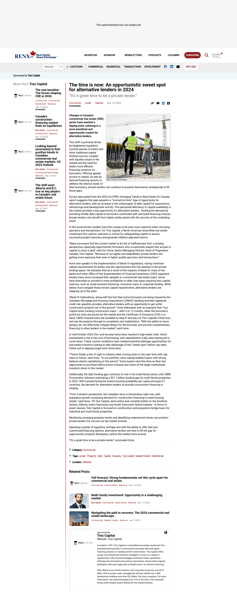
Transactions (132, 66)
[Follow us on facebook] (167, 67)
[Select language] (53, 67)
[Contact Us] (179, 67)
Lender (88, 102)
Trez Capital (34, 75)
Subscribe (192, 55)
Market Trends (142, 456)
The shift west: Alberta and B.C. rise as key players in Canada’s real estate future (47, 191)
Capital (107, 456)
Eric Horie (40, 130)
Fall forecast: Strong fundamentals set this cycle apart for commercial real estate (129, 479)
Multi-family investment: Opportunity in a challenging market (126, 496)
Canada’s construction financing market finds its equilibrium (48, 121)
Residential (113, 66)
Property (91, 456)
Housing (116, 456)
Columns (173, 55)
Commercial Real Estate (46, 172)
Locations (75, 66)
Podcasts (154, 55)
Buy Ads (191, 66)
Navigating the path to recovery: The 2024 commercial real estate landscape (130, 514)
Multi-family (157, 456)
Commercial (95, 66)
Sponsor (109, 55)
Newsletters (133, 55)
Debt (99, 456)
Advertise (90, 55)
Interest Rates (111, 485)
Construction (41, 133)
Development (153, 66)
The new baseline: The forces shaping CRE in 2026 (48, 93)
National (52, 104)
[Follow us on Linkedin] (173, 67)
